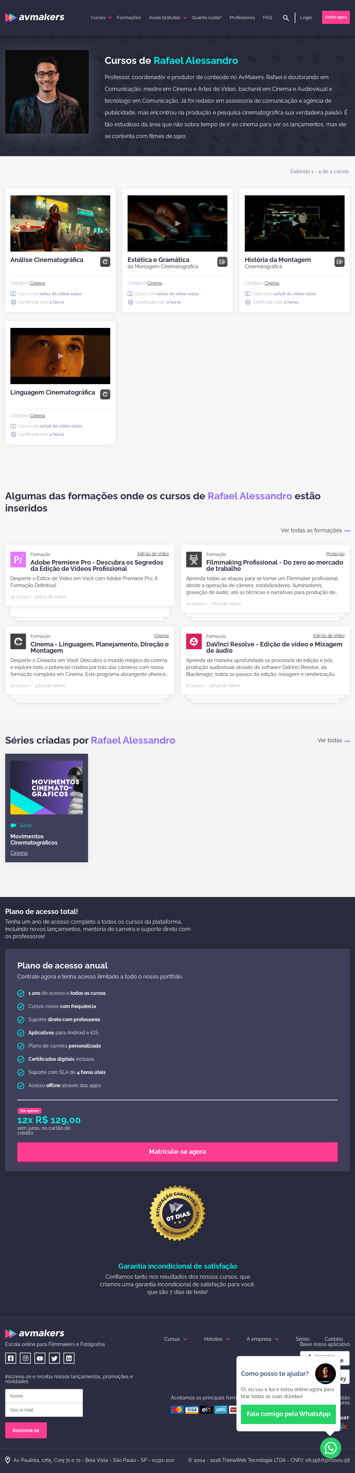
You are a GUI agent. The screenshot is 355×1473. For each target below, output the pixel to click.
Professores (242, 17)
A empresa (263, 1339)
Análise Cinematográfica (46, 259)
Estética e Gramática (163, 262)
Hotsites (218, 1339)
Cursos (102, 17)
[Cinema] (37, 283)
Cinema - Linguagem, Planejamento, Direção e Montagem (100, 647)
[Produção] (335, 553)
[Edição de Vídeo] (153, 553)
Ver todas (334, 740)
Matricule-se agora (177, 1151)
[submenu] (110, 17)
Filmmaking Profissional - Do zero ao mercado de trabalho (274, 565)
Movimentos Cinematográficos (34, 839)
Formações (129, 17)
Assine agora (336, 17)
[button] (330, 1448)
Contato (334, 1339)
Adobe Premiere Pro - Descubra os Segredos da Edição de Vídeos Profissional (97, 565)
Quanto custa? (207, 17)
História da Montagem (278, 262)
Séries (303, 1339)
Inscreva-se (25, 1430)
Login (306, 17)
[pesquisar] (286, 19)
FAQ (267, 17)
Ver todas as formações (315, 530)
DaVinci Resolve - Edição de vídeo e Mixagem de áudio (274, 647)
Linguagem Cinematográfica (52, 392)
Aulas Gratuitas (169, 17)
